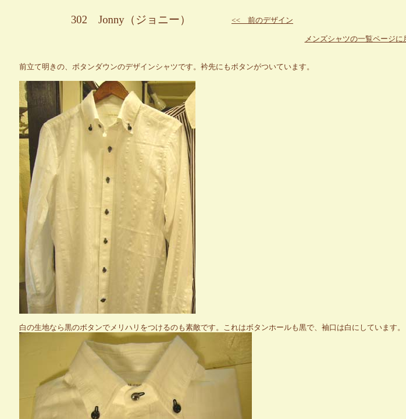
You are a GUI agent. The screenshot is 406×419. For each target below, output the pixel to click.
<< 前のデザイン (262, 20)
